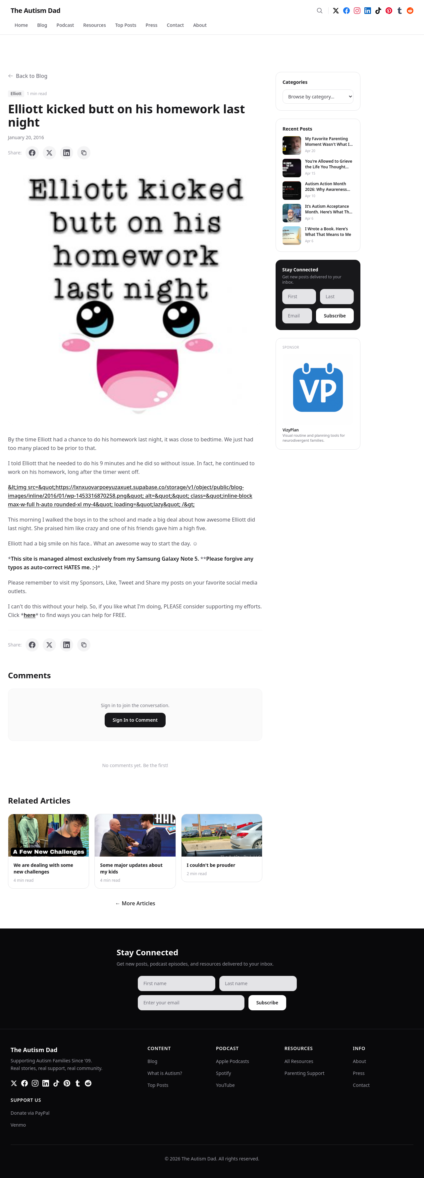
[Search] (319, 10)
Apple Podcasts (232, 1061)
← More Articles (135, 903)
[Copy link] (83, 152)
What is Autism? (164, 1073)
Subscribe (335, 315)
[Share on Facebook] (32, 152)
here (30, 615)
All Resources (299, 1061)
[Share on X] (49, 152)
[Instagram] (357, 10)
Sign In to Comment (135, 720)
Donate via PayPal (30, 1113)
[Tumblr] (399, 10)
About (200, 25)
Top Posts (125, 25)
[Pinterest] (389, 10)
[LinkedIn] (367, 10)
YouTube (225, 1085)
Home (21, 25)
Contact (175, 25)
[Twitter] (336, 10)
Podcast (65, 25)
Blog (42, 25)
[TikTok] (378, 10)
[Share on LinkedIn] (66, 152)
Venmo (18, 1125)
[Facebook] (346, 10)
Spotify (223, 1073)
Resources (94, 25)
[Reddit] (410, 10)
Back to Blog (27, 76)
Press (152, 25)
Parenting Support (305, 1073)
